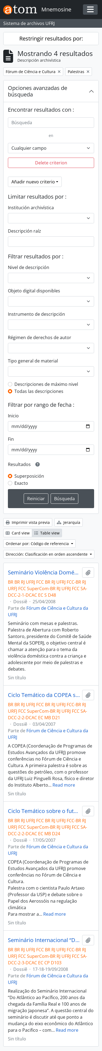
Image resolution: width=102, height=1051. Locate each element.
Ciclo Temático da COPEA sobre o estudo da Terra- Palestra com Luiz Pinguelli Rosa (44, 695)
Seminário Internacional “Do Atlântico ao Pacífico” (44, 940)
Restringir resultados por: (51, 38)
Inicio (13, 416)
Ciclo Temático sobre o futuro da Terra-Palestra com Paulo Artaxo (44, 811)
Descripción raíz (24, 231)
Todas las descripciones (38, 391)
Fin (11, 439)
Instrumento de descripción (36, 314)
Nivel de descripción (28, 267)
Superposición (29, 476)
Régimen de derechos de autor (39, 337)
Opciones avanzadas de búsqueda (37, 91)
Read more (63, 785)
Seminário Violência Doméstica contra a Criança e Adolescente (44, 572)
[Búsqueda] (51, 122)
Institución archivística (31, 208)
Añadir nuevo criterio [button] (33, 182)
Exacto (21, 483)
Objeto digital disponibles (34, 291)
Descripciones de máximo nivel (46, 384)
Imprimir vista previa (28, 522)
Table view (47, 533)
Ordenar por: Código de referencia (38, 543)
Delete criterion (51, 163)
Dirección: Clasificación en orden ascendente (47, 554)
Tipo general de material (33, 361)
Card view (18, 533)
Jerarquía (68, 522)
